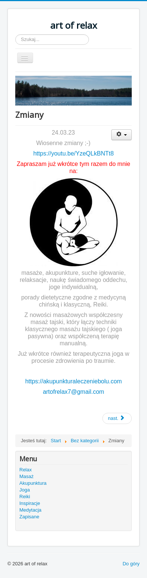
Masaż (26, 476)
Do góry (131, 563)
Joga (24, 490)
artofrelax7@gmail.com (73, 392)
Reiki (24, 496)
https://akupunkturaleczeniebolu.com (73, 381)
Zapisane (29, 516)
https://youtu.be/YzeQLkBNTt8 (73, 153)
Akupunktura (33, 483)
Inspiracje (29, 503)
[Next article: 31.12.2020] (117, 418)
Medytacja (30, 510)
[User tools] (121, 134)
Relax (25, 469)
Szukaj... (15, 34)
